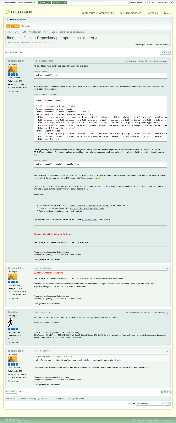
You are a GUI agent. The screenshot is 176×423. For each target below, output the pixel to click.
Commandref (133, 13)
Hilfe (134, 420)
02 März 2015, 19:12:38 (42, 268)
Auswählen (43, 71)
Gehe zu (131, 404)
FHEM (119, 13)
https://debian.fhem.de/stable (87, 208)
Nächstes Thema (161, 45)
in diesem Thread (89, 219)
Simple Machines (23, 420)
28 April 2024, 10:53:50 (42, 312)
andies (14, 312)
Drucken (165, 53)
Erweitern (53, 95)
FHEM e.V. (165, 13)
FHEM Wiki (149, 13)
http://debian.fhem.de (61, 189)
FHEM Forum (21, 12)
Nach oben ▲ (167, 420)
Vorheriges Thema (143, 45)
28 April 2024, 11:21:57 (42, 351)
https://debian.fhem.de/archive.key (90, 205)
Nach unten (11, 52)
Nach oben (11, 392)
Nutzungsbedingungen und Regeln (149, 420)
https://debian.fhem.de (110, 284)
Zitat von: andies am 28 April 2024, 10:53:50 (55, 357)
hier (91, 317)
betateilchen (17, 61)
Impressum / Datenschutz (97, 13)
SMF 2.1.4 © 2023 (10, 420)
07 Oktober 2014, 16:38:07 (43, 61)
